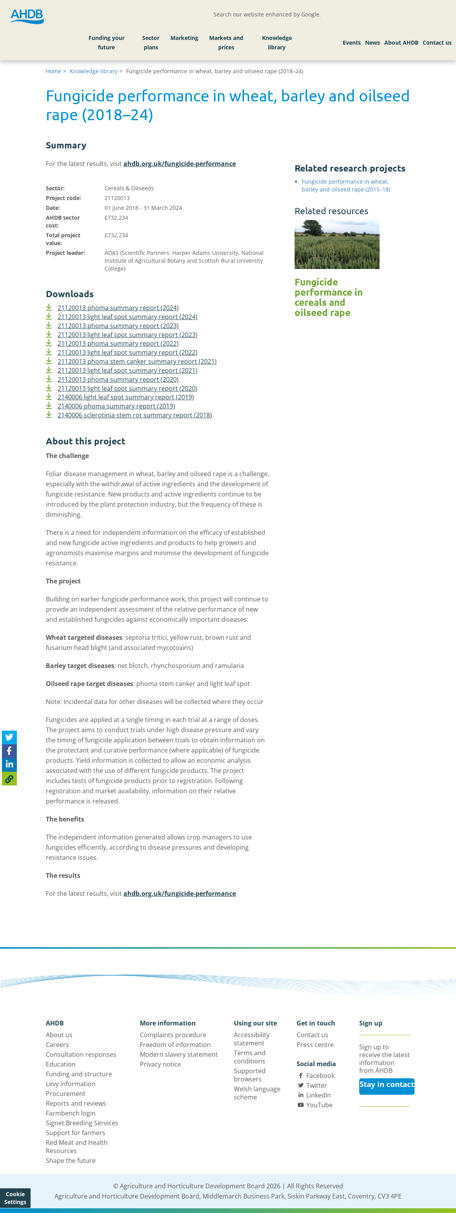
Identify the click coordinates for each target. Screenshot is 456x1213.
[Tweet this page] (9, 737)
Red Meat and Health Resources (77, 1146)
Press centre (315, 1044)
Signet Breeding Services (82, 1123)
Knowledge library (277, 42)
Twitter (316, 1085)
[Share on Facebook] (9, 751)
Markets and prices (226, 42)
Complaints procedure (173, 1035)
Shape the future (71, 1160)
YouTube (319, 1105)
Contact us (437, 42)
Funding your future (107, 42)
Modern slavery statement (179, 1054)
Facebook (320, 1075)
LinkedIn (318, 1095)
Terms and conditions (250, 1057)
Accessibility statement (252, 1039)
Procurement (65, 1093)
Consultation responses (81, 1054)
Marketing (184, 38)
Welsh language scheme (257, 1093)
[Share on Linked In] (9, 765)
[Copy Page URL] (9, 778)
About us (59, 1035)
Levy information (71, 1083)
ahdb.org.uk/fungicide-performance (179, 163)
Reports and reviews (76, 1103)
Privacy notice (160, 1064)
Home (53, 71)
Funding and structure (79, 1074)
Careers (57, 1044)
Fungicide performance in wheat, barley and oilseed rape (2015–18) (346, 185)
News (372, 42)
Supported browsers (250, 1075)
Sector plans (150, 42)
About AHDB (401, 42)
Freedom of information (175, 1044)
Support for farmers (75, 1132)
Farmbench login (71, 1113)
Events (352, 42)
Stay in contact (387, 1084)
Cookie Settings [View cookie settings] (15, 1198)
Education (61, 1064)
